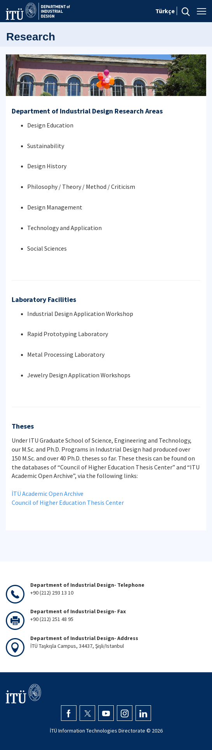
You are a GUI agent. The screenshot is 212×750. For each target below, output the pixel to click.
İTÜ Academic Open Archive (47, 493)
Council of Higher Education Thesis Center (68, 502)
